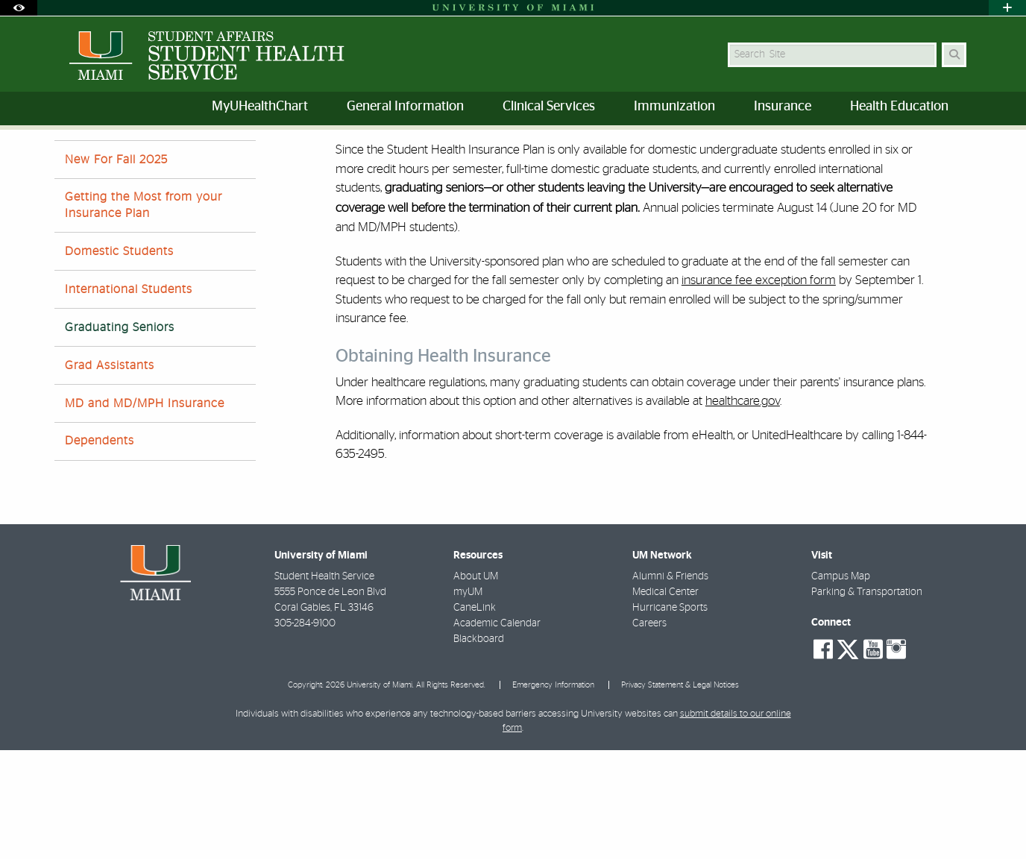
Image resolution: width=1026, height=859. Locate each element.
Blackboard (478, 748)
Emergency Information (553, 794)
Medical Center (665, 701)
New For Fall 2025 (116, 268)
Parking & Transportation (866, 701)
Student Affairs (87, 160)
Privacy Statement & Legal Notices (680, 794)
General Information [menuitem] (405, 106)
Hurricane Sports (670, 716)
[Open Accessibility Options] (18, 8)
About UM (475, 685)
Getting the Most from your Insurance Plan (143, 313)
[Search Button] (954, 55)
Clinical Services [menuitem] (549, 106)
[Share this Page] (959, 152)
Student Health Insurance (247, 160)
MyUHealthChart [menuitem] (260, 106)
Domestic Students (119, 360)
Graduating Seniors (366, 161)
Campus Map (840, 685)
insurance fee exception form (759, 389)
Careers (649, 732)
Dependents (99, 550)
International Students (128, 398)
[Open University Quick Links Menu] (1007, 8)
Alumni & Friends (670, 685)
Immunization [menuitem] (674, 106)
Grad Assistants (109, 474)
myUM (467, 701)
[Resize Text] (924, 151)
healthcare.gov (742, 509)
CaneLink (474, 716)
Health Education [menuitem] (899, 106)
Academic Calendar (497, 732)
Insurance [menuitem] (782, 106)
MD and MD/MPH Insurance (144, 512)
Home (156, 160)
